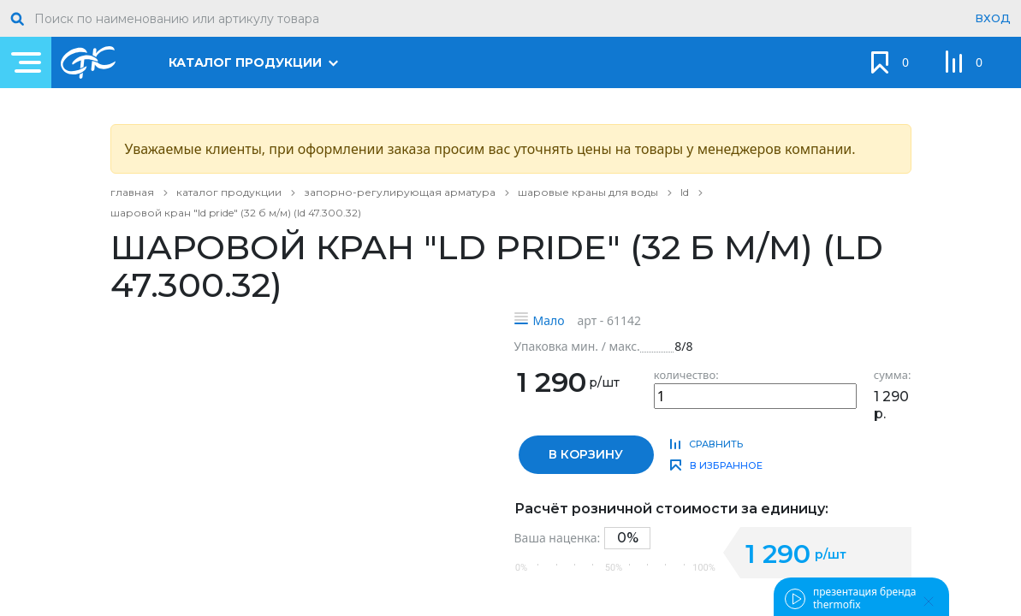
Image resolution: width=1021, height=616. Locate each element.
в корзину (586, 454)
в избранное (726, 465)
